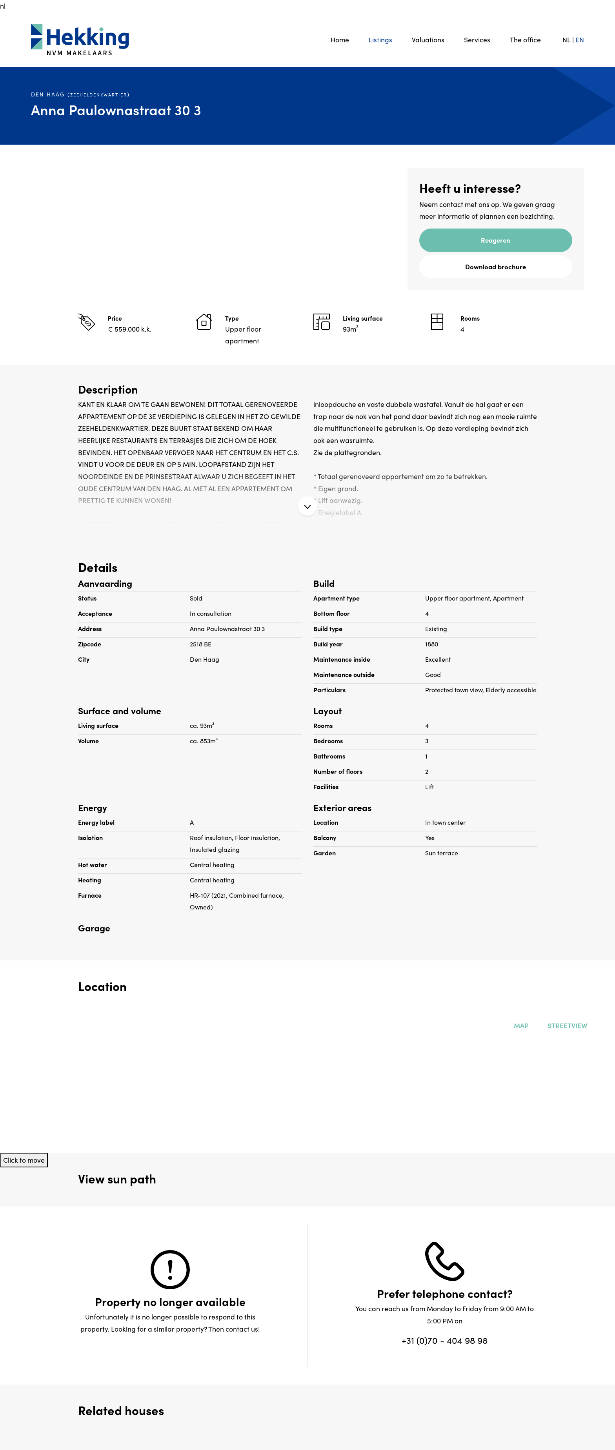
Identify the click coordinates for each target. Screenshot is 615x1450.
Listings (380, 39)
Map (520, 1025)
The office (525, 39)
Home (340, 39)
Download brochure (495, 266)
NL (566, 39)
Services (477, 39)
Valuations (428, 39)
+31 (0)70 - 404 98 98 (445, 1340)
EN (579, 39)
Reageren (495, 239)
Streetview (566, 1025)
